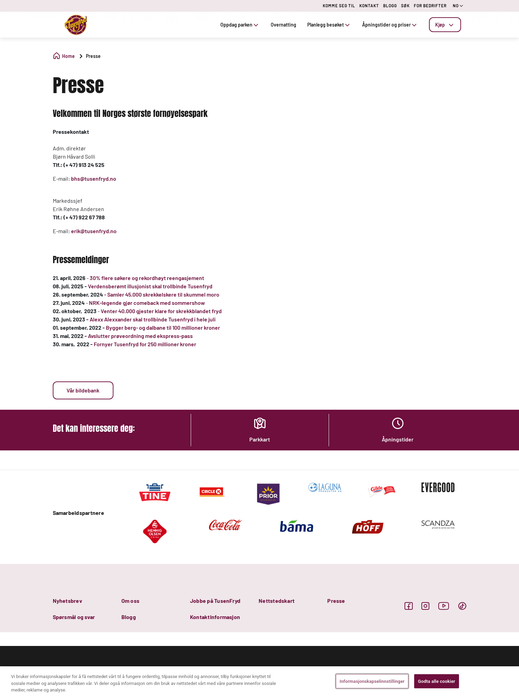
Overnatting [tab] (283, 25)
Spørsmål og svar (74, 617)
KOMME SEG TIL (339, 5)
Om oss (130, 600)
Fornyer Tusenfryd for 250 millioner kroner (145, 344)
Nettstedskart (277, 600)
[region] (259, 681)
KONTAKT (369, 5)
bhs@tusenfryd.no (93, 178)
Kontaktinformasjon (215, 617)
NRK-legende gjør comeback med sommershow (147, 302)
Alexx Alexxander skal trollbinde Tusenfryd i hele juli (153, 319)
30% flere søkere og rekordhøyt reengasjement (147, 278)
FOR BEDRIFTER (430, 5)
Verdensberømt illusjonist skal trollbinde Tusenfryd (150, 286)
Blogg (128, 617)
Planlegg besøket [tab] (329, 25)
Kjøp (445, 25)
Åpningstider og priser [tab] (390, 25)
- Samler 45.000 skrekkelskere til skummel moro (162, 294)
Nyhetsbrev (67, 600)
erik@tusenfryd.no (94, 231)
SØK (405, 5)
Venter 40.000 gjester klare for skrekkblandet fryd (162, 311)
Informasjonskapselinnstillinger (372, 681)
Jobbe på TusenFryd (215, 600)
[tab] (445, 24)
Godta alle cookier (436, 681)
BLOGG (390, 5)
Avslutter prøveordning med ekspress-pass (140, 335)
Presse (336, 600)
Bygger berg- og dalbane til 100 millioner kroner (163, 327)
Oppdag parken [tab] (240, 25)
